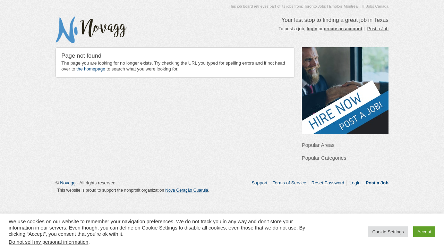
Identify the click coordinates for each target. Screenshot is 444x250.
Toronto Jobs (315, 6)
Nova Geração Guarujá (186, 190)
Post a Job (377, 28)
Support (259, 182)
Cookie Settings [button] (388, 231)
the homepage (90, 69)
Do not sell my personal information (48, 242)
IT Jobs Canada (375, 6)
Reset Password (327, 182)
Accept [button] (424, 231)
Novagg (68, 182)
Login (354, 182)
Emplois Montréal (344, 6)
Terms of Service (289, 182)
